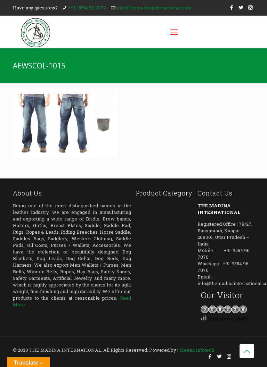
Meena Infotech (196, 350)
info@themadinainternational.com (154, 8)
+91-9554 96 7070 (87, 8)
